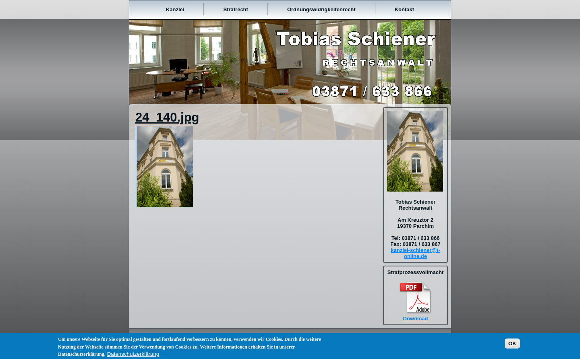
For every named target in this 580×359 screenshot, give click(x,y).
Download (415, 319)
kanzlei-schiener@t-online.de (415, 253)
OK (512, 345)
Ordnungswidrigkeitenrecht (321, 9)
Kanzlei (175, 9)
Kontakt (404, 9)
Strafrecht (235, 9)
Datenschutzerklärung (133, 356)
